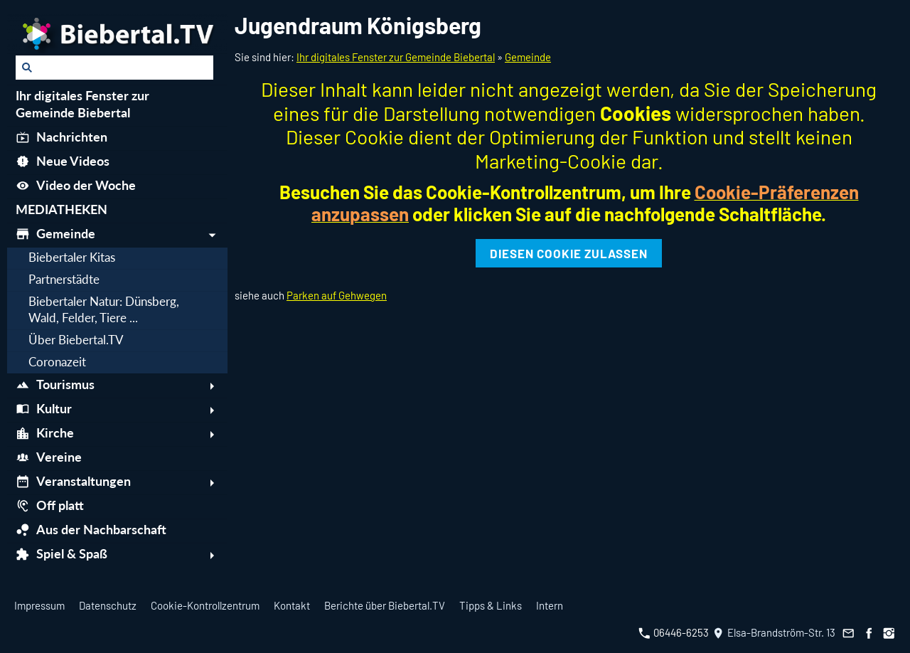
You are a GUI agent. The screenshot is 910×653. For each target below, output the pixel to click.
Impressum (39, 605)
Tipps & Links (490, 605)
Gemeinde (528, 57)
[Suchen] (114, 67)
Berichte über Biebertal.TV (384, 605)
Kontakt (292, 605)
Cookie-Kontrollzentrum (205, 605)
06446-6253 (673, 632)
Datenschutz (107, 605)
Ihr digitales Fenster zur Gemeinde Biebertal (395, 57)
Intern (549, 605)
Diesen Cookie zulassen (569, 253)
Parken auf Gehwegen (337, 295)
